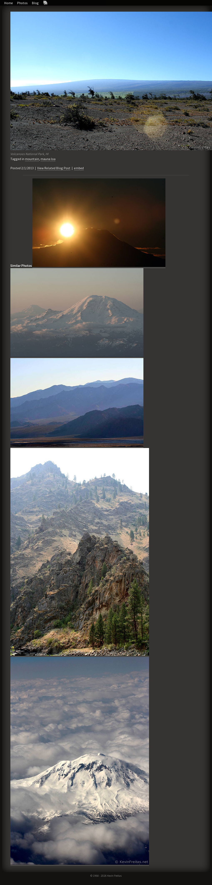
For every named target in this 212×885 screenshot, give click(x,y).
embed (79, 168)
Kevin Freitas (114, 876)
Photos (22, 3)
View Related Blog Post (53, 168)
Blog (35, 3)
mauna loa (48, 159)
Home (8, 3)
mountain (32, 159)
